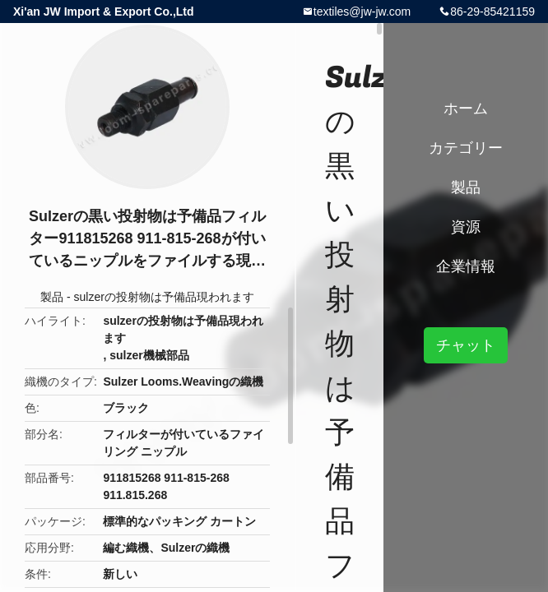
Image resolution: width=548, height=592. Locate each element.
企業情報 (465, 266)
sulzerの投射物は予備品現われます (164, 296)
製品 (51, 296)
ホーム (466, 108)
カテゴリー (466, 148)
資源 (466, 227)
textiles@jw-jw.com (362, 11)
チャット (465, 345)
